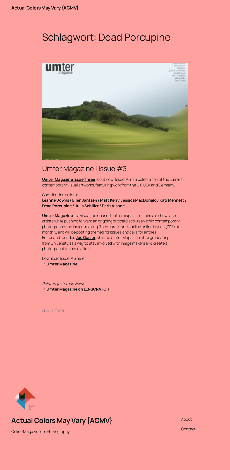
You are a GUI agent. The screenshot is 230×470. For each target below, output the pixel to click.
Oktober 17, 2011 (53, 310)
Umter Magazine (61, 264)
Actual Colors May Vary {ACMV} (45, 8)
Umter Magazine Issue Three (68, 179)
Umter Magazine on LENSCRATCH (77, 289)
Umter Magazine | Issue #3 (84, 168)
